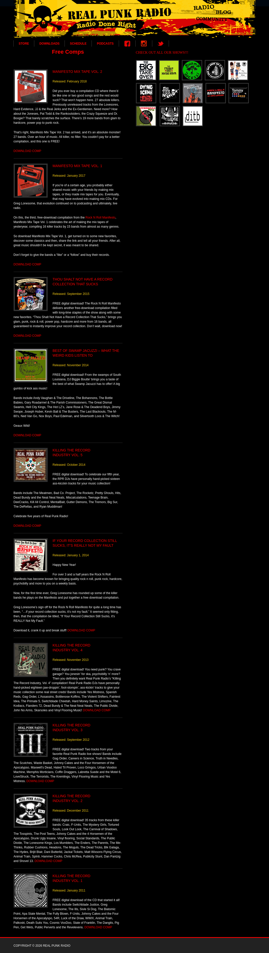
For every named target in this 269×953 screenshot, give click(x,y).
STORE (24, 43)
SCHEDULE (78, 43)
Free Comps (68, 52)
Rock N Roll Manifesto (100, 217)
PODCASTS (105, 43)
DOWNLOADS (49, 43)
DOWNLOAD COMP (27, 151)
